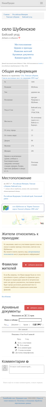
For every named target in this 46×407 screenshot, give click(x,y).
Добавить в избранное (11, 38)
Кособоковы (6, 297)
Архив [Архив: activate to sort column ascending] (25, 325)
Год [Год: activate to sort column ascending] (5, 325)
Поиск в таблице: (22, 320)
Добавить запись (34, 308)
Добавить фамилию (33, 265)
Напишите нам (21, 398)
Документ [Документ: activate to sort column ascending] (15, 325)
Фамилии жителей (23, 51)
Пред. (19, 339)
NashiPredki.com (9, 398)
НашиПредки (8, 3)
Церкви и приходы (23, 48)
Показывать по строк (23, 315)
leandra (40, 63)
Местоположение (23, 44)
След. (27, 339)
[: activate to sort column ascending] (37, 324)
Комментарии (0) (23, 57)
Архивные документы (23, 54)
